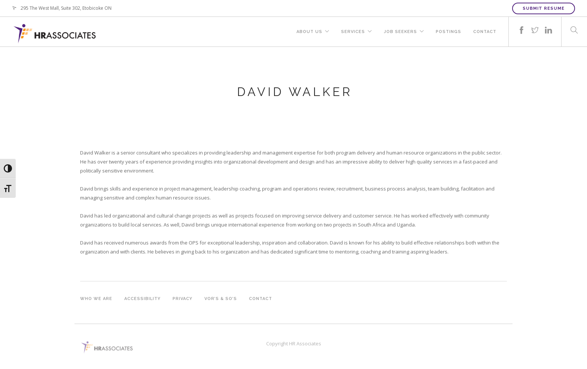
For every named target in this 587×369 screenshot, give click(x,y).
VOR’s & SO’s (220, 298)
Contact (484, 31)
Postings (448, 31)
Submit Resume (544, 8)
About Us (309, 31)
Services (353, 31)
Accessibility (142, 298)
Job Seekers (400, 31)
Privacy (182, 298)
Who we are (96, 298)
